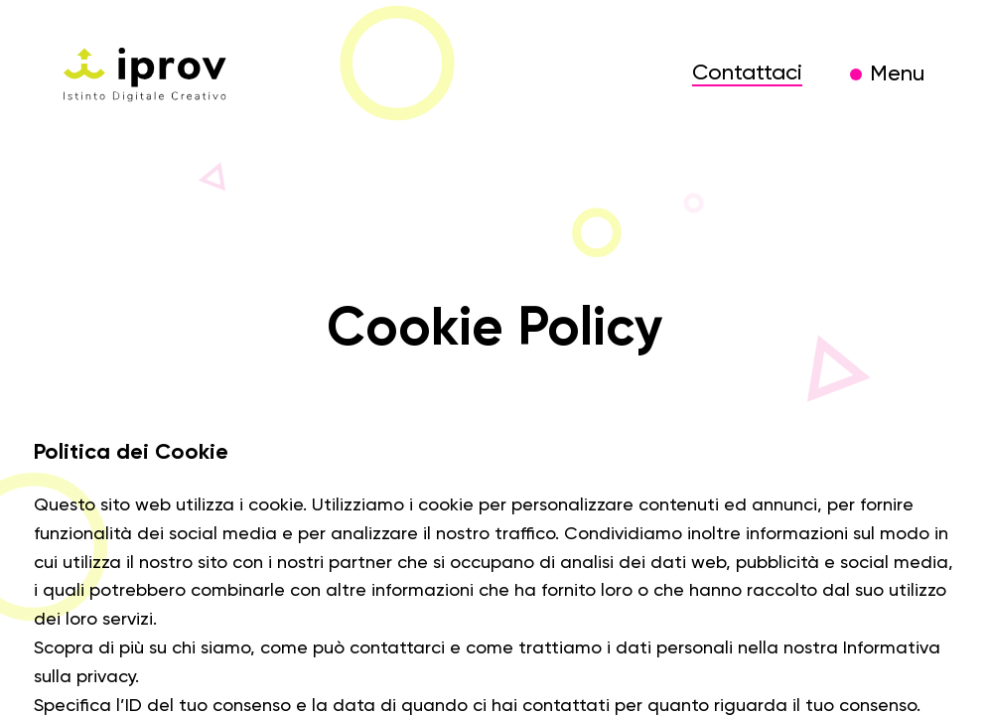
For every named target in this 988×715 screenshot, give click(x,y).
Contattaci (747, 73)
